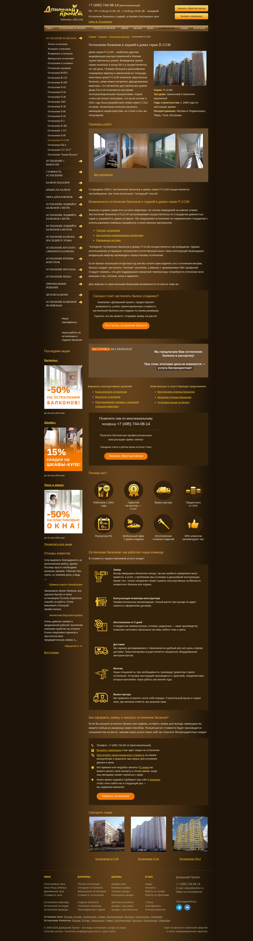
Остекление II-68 (57, 111)
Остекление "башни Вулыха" (63, 154)
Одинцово (156, 916)
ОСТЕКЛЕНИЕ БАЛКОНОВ (72, 28)
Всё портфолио (103, 174)
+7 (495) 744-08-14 (104, 5)
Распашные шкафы (122, 895)
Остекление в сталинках (60, 63)
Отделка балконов (88, 902)
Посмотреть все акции (58, 544)
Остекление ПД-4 (190, 858)
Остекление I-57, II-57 (59, 150)
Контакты (150, 887)
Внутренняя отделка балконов (176, 391)
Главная (92, 37)
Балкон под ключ (58, 182)
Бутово (78, 916)
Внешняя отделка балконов (174, 397)
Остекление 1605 (57, 102)
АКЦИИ (185, 28)
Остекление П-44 (148, 858)
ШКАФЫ (139, 28)
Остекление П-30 (57, 106)
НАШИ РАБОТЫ (166, 28)
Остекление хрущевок (59, 68)
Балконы (103, 37)
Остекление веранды (56, 909)
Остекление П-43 (57, 87)
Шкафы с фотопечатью (124, 909)
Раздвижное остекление (60, 53)
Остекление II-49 (57, 135)
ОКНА (51, 28)
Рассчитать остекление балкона (126, 325)
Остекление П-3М (57, 126)
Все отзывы (51, 652)
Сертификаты (153, 906)
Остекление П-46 (57, 97)
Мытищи (129, 916)
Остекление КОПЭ (57, 73)
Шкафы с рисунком (122, 906)
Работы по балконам (157, 895)
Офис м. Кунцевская (100, 21)
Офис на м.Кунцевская (189, 891)
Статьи (149, 902)
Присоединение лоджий (91, 909)
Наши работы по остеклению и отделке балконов (72, 336)
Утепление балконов (89, 906)
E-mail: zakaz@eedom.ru (190, 888)
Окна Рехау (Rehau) (55, 887)
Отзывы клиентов (155, 909)
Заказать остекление (115, 796)
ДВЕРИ (126, 28)
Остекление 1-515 (57, 130)
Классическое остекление (111, 391)
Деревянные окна (54, 891)
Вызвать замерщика (191, 16)
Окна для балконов (59, 197)
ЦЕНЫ (151, 28)
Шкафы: (50, 422)
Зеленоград (90, 916)
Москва (68, 916)
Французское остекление (61, 58)
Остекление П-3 (56, 121)
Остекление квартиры (56, 902)
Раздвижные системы (108, 240)
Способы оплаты (53, 931)
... (45, 578)
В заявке (144, 767)
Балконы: (51, 360)
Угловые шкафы (120, 891)
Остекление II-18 (57, 116)
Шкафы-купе (118, 884)
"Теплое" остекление (108, 230)
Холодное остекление (59, 49)
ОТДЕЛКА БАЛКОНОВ (106, 28)
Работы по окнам (155, 891)
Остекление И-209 (57, 82)
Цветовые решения (122, 902)
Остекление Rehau (59, 276)
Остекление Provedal (61, 269)
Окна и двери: (54, 485)
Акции (148, 884)
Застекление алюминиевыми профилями (119, 235)
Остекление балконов (119, 37)
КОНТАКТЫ (199, 28)
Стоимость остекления (91, 895)
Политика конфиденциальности (83, 931)
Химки (101, 916)
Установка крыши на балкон (174, 402)
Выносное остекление (108, 397)
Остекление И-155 (57, 77)
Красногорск (142, 916)
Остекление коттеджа (56, 906)
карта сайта (109, 931)
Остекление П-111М (58, 140)
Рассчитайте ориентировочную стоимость (120, 755)
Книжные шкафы (121, 887)
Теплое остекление (58, 44)
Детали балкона (57, 294)
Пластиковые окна (54, 884)
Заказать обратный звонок (191, 8)
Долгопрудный (114, 916)
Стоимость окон (53, 895)
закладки (155, 779)
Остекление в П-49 (106, 858)
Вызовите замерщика (109, 750)
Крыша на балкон (58, 190)
